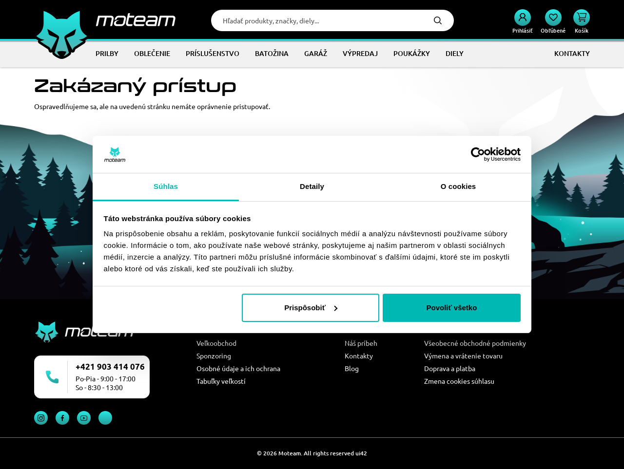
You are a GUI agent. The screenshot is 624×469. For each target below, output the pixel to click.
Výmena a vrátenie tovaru (463, 355)
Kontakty (359, 355)
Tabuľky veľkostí (221, 380)
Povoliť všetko (451, 307)
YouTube (84, 418)
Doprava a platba (449, 368)
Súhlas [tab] (166, 186)
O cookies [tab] (458, 186)
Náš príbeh (361, 342)
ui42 (361, 453)
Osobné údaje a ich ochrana (238, 368)
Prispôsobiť (310, 307)
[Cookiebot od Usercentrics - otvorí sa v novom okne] (478, 154)
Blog (352, 368)
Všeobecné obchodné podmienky (475, 342)
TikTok (105, 418)
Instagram (41, 418)
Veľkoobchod (216, 342)
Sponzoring (213, 355)
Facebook (62, 418)
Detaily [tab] (312, 186)
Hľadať (438, 20)
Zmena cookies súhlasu (459, 380)
